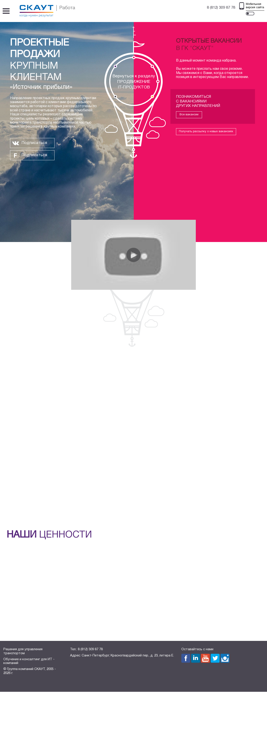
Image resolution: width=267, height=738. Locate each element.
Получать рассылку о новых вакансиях (206, 131)
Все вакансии (189, 114)
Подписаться (34, 143)
